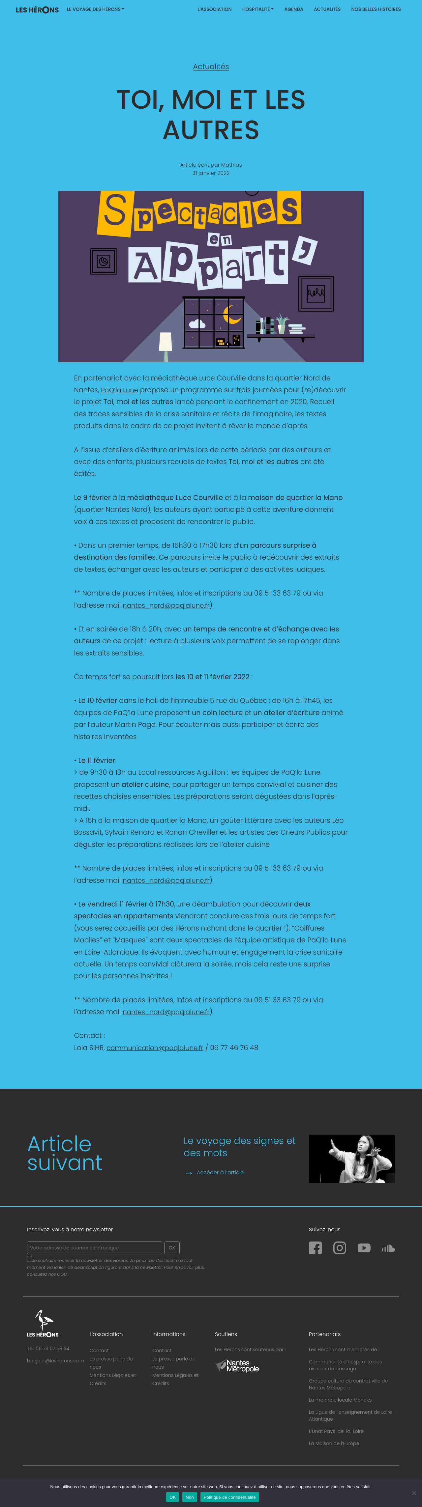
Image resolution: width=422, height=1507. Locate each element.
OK (172, 1497)
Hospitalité (256, 9)
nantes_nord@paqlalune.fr (168, 605)
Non (190, 1497)
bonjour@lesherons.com (55, 1360)
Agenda (293, 9)
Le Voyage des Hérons (94, 9)
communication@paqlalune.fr (157, 1047)
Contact (99, 1350)
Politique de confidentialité (230, 1497)
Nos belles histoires (376, 9)
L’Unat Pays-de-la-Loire (336, 1431)
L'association (214, 9)
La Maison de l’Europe (334, 1443)
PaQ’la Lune (120, 390)
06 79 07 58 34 (52, 1348)
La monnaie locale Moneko (340, 1400)
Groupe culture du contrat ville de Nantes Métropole (348, 1384)
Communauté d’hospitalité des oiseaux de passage (345, 1365)
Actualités (327, 9)
